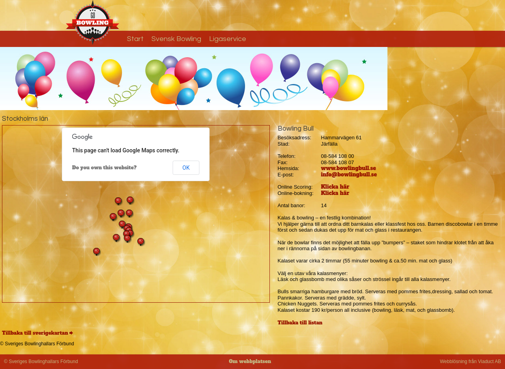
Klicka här (335, 187)
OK (185, 168)
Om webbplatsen (250, 361)
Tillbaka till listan (300, 323)
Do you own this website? (104, 168)
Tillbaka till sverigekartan (35, 333)
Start (135, 39)
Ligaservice (227, 39)
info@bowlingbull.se (349, 174)
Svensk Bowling (176, 39)
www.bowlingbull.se (348, 168)
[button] (113, 217)
